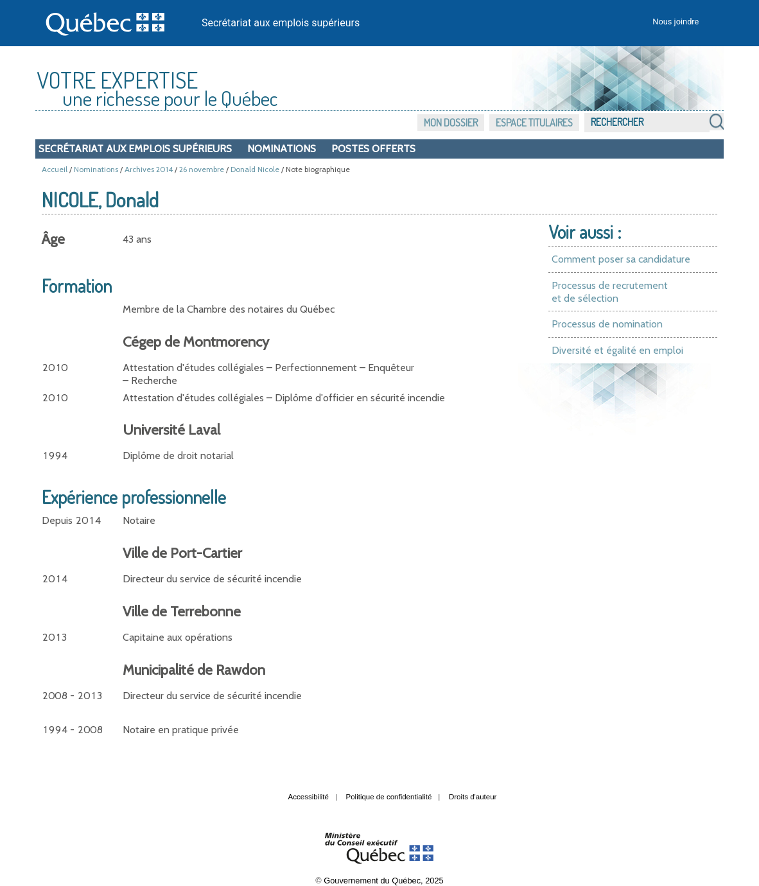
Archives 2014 (149, 169)
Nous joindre (675, 21)
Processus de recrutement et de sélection (610, 291)
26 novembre (201, 169)
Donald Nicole (255, 169)
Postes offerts (373, 149)
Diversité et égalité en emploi (617, 350)
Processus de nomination (607, 324)
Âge (53, 239)
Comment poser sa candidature (621, 259)
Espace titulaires (534, 122)
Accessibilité (308, 797)
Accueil (54, 169)
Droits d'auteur (473, 797)
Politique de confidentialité (389, 797)
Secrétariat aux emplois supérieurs (281, 23)
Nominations (281, 149)
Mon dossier (451, 122)
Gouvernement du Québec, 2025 (383, 880)
